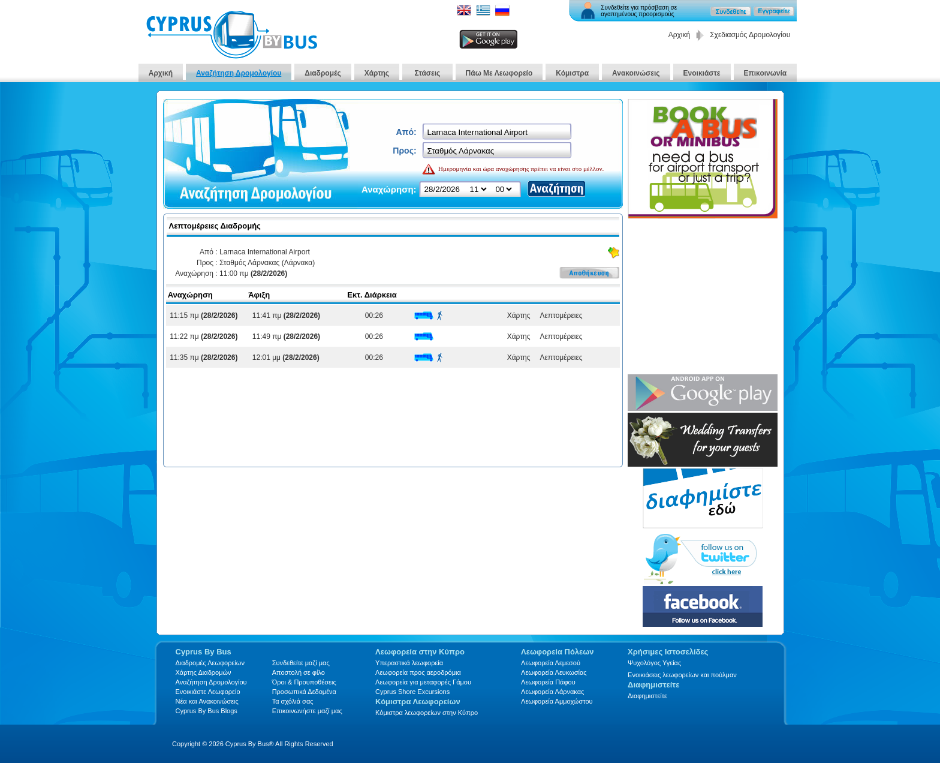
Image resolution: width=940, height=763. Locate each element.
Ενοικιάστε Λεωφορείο (208, 691)
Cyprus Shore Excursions (412, 691)
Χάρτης (376, 73)
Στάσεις (427, 73)
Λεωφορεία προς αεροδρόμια (418, 672)
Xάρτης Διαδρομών (203, 672)
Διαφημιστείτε (647, 695)
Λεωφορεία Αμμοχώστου (557, 701)
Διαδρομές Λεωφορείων (210, 662)
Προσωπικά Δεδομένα (304, 691)
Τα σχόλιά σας (293, 701)
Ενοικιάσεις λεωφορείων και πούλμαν (682, 674)
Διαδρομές (323, 73)
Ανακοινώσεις (636, 73)
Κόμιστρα (572, 73)
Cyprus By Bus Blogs (206, 710)
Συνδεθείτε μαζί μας (301, 662)
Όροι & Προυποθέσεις (304, 682)
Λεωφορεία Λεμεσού (550, 662)
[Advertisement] (703, 298)
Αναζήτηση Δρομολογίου (238, 73)
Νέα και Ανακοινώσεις (207, 701)
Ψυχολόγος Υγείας (654, 662)
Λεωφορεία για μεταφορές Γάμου (423, 682)
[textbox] (498, 132)
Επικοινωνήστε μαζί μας (307, 710)
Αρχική (679, 35)
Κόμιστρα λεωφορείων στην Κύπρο (426, 712)
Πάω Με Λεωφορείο (499, 73)
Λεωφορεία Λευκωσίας (554, 672)
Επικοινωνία (765, 73)
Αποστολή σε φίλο (298, 672)
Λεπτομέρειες (559, 315)
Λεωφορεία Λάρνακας (552, 691)
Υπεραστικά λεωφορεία (409, 662)
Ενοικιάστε (702, 73)
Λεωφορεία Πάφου (548, 682)
